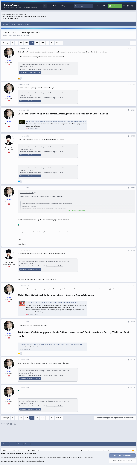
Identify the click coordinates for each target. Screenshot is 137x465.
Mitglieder (65, 6)
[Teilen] (128, 48)
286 (52, 43)
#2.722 (132, 84)
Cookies (21, 457)
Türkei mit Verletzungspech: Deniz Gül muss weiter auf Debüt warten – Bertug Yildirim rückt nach (51, 344)
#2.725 (132, 188)
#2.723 (132, 110)
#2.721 (132, 49)
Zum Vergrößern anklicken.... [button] (76, 210)
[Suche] (85, 6)
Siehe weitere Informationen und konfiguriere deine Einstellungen (22, 461)
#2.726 (132, 250)
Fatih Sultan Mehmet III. (11, 36)
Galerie (54, 6)
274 (37, 43)
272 (26, 43)
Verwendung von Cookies (54, 69)
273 (32, 43)
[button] (49, 6)
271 (21, 43)
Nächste (58, 43)
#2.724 (132, 136)
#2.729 (132, 360)
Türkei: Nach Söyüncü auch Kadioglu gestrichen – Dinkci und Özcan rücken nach (52, 302)
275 (42, 43)
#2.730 (132, 388)
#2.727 (132, 285)
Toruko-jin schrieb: (27, 193)
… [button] (16, 43)
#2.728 (132, 322)
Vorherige (6, 43)
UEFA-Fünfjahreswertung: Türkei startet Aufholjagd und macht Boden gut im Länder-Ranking (56, 121)
